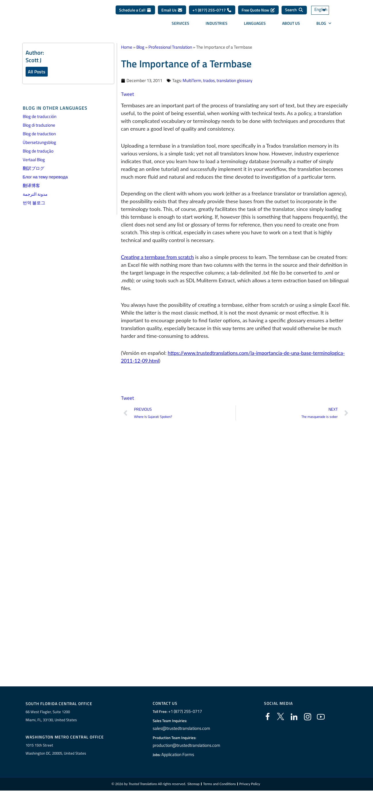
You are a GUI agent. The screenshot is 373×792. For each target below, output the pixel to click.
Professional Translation (170, 47)
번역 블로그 (34, 203)
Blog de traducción (39, 116)
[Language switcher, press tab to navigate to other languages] (327, 12)
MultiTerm (192, 80)
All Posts (36, 71)
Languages (255, 25)
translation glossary (234, 80)
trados (209, 80)
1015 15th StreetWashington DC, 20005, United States (56, 750)
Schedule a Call (135, 12)
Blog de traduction (39, 134)
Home (126, 47)
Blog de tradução (38, 151)
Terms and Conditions (219, 785)
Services (180, 25)
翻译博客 (31, 185)
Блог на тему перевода (45, 177)
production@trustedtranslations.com (186, 746)
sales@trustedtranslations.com (182, 729)
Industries (216, 25)
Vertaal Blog (34, 160)
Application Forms (179, 755)
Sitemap (194, 785)
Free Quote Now (258, 12)
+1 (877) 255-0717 (212, 12)
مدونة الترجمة (35, 194)
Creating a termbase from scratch (158, 257)
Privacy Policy (249, 785)
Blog (324, 25)
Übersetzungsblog (39, 142)
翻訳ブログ (33, 168)
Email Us (172, 12)
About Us (291, 25)
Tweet (127, 94)
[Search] (294, 12)
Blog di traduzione (39, 125)
